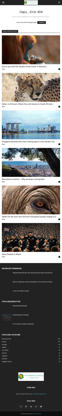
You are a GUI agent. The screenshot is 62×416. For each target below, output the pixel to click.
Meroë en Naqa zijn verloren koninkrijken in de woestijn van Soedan (32, 282)
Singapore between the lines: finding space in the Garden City (28, 141)
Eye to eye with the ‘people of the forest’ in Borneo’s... (25, 66)
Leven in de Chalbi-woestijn (21, 291)
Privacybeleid (37, 413)
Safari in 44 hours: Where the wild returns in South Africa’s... (28, 104)
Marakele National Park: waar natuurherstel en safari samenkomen (33, 273)
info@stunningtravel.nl (39, 394)
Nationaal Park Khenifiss (20, 306)
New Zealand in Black (11, 254)
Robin (3, 69)
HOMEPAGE (41, 22)
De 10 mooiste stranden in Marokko (23, 324)
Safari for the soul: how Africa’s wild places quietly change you (29, 217)
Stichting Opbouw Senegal (21, 315)
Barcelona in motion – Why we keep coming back (23, 179)
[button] (3, 2)
